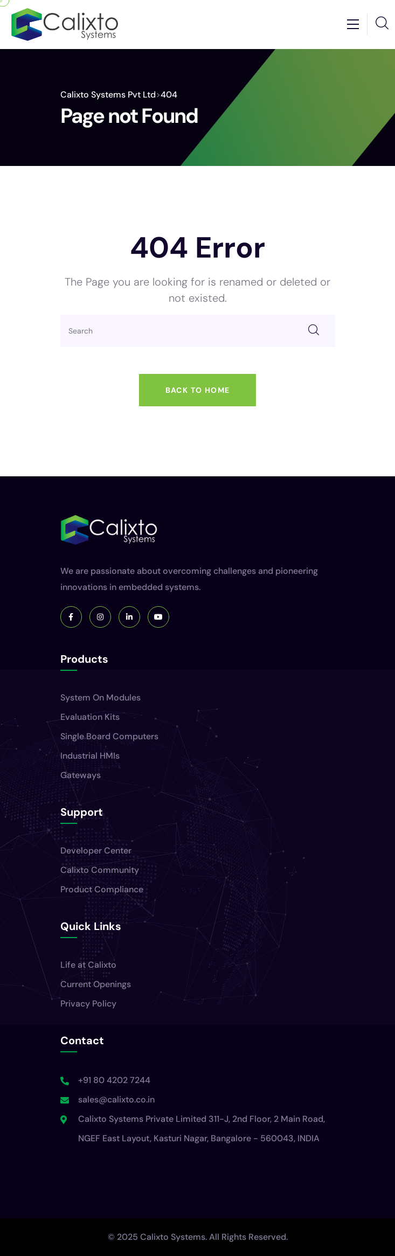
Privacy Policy (88, 1003)
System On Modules (100, 697)
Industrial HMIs (90, 755)
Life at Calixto (88, 964)
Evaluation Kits (90, 717)
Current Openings (95, 984)
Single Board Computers (109, 736)
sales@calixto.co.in (116, 1099)
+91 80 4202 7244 (114, 1080)
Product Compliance (101, 889)
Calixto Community (99, 870)
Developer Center (95, 850)
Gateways (80, 775)
